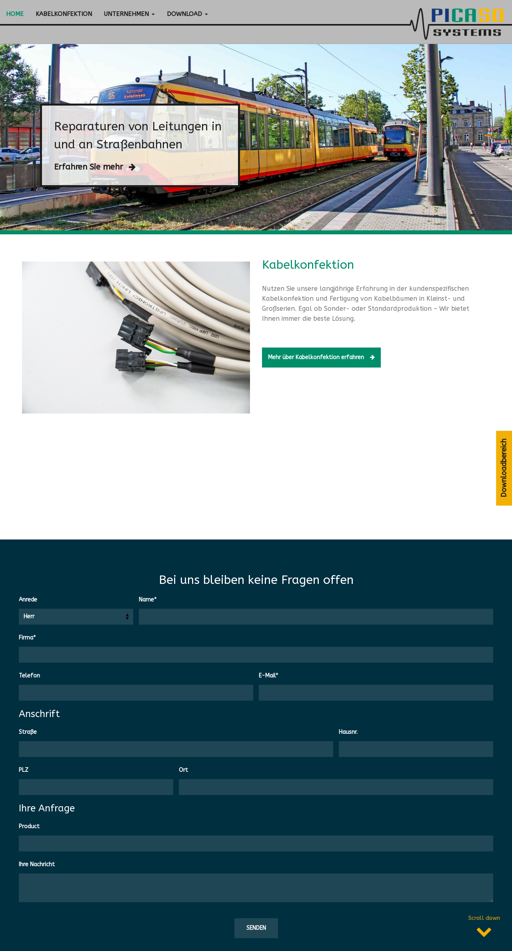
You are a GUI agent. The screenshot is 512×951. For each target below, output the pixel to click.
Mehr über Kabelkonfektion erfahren (337, 357)
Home (15, 14)
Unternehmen (129, 14)
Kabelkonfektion (64, 14)
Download (187, 14)
